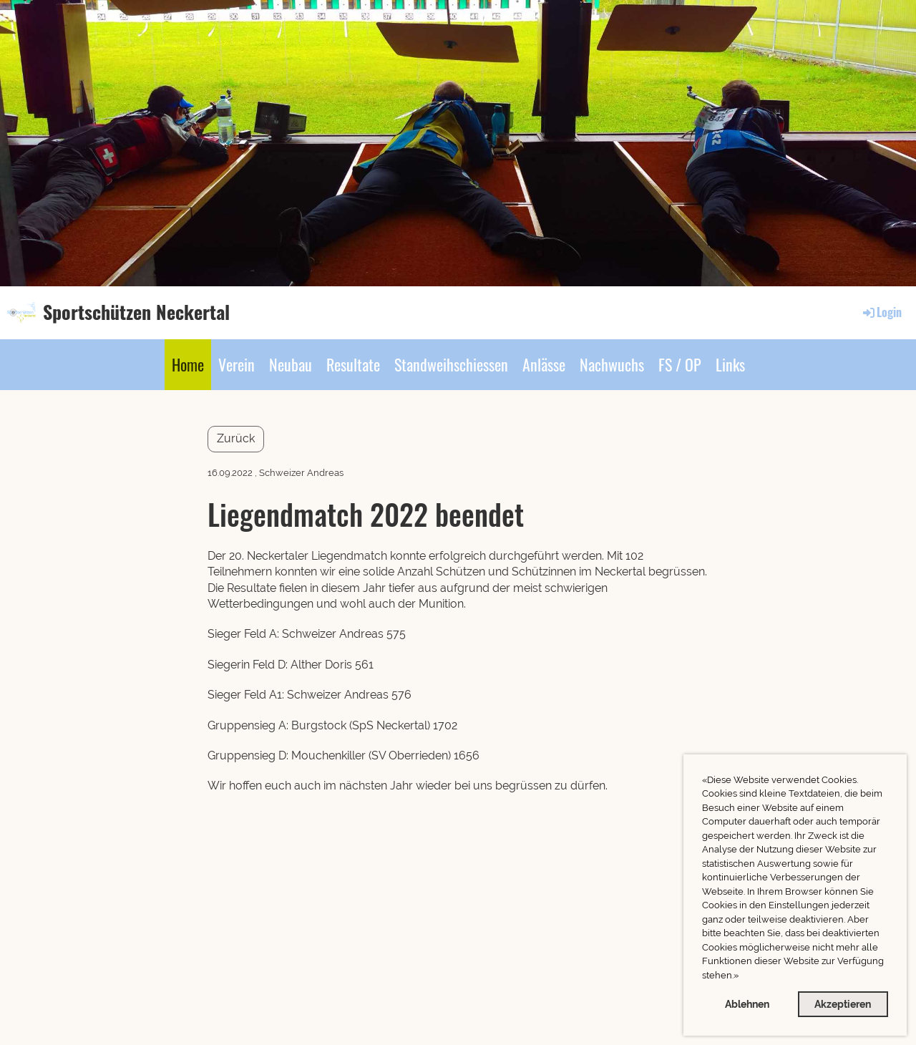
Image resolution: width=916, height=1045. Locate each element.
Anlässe (543, 364)
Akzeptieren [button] (842, 1004)
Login (881, 312)
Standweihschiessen (451, 364)
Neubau (290, 364)
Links (730, 364)
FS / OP (679, 364)
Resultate (353, 364)
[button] (742, 976)
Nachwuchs (612, 364)
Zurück (236, 438)
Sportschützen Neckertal (136, 312)
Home (188, 364)
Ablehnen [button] (747, 1004)
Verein (236, 364)
